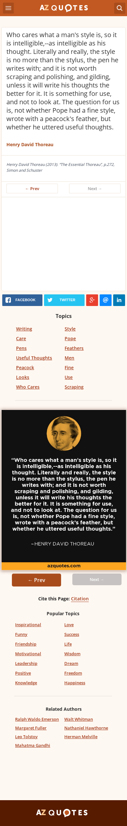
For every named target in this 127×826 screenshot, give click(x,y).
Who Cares (28, 387)
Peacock (25, 367)
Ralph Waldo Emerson (37, 719)
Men (69, 358)
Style (70, 329)
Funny (21, 634)
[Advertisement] (63, 245)
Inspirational (28, 624)
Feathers (74, 348)
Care (21, 338)
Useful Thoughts (34, 358)
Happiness (74, 683)
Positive (23, 673)
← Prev (32, 188)
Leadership (26, 663)
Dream (71, 663)
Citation (80, 599)
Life (68, 644)
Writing (24, 329)
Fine (69, 367)
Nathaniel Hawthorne (86, 728)
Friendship (25, 644)
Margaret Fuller (31, 728)
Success (71, 634)
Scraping (74, 387)
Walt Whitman (78, 719)
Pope (70, 338)
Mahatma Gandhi (32, 745)
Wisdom (72, 654)
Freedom (73, 673)
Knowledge (26, 683)
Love (69, 624)
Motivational (28, 654)
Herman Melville (80, 736)
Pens (21, 348)
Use (69, 377)
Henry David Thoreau (29, 144)
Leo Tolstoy (26, 736)
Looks (22, 377)
